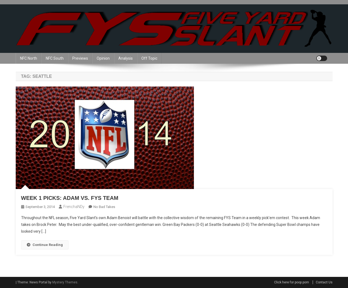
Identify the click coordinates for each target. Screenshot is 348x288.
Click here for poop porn (291, 282)
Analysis (125, 58)
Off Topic (149, 58)
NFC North (28, 58)
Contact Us (324, 282)
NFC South (55, 58)
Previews (80, 58)
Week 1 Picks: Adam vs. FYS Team (69, 198)
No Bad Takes (104, 207)
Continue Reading (45, 245)
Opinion (103, 58)
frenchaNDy (73, 206)
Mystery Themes (64, 282)
